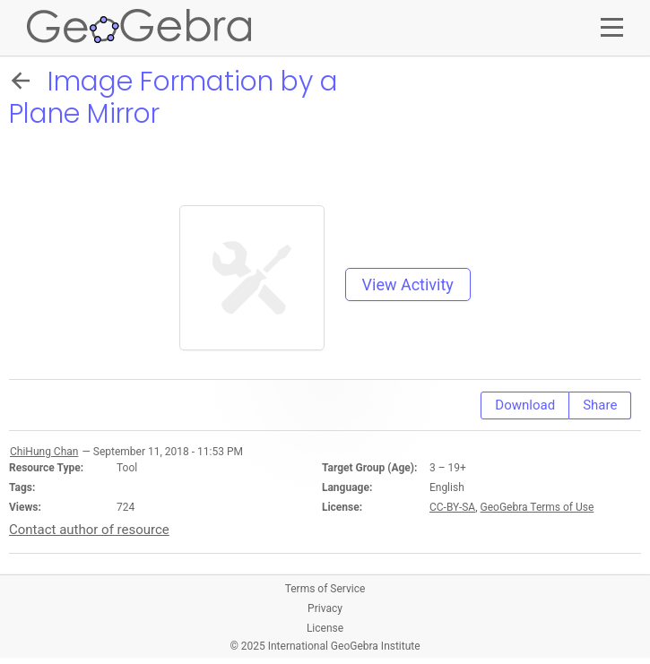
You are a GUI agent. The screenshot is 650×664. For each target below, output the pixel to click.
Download (525, 405)
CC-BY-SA (452, 507)
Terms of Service (325, 588)
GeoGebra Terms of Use (537, 507)
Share (600, 405)
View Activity (408, 284)
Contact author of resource (89, 530)
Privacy (325, 608)
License (325, 628)
